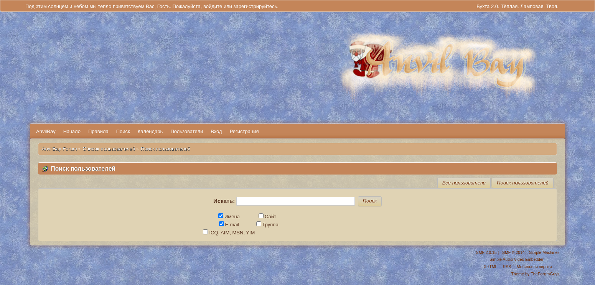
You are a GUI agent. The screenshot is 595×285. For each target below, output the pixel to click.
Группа (267, 224)
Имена (229, 216)
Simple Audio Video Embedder (517, 259)
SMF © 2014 (513, 252)
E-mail (229, 224)
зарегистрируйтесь (255, 6)
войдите (212, 6)
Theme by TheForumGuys (535, 274)
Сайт (267, 216)
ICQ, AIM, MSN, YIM (229, 233)
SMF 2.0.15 (486, 252)
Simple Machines (544, 252)
